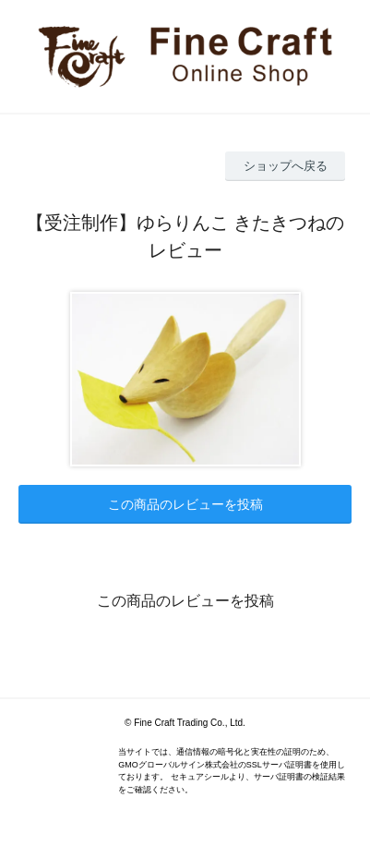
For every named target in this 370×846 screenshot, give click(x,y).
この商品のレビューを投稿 (185, 504)
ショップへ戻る (286, 166)
